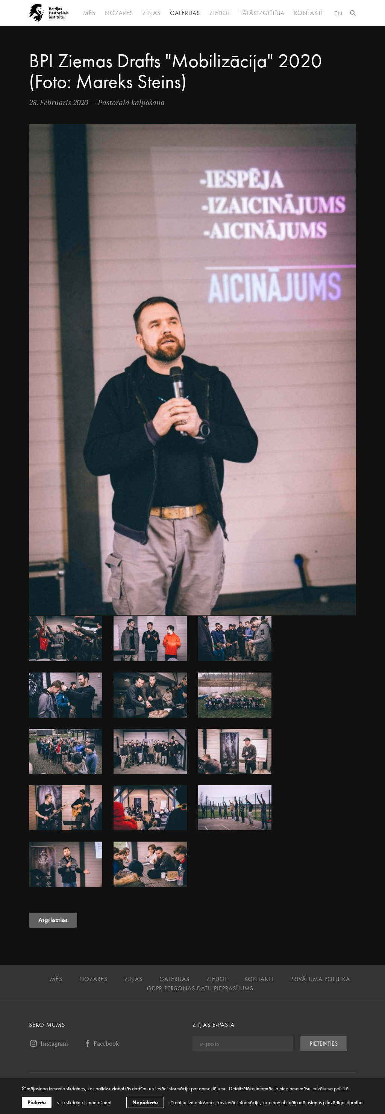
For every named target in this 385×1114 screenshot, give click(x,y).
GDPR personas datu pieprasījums (200, 988)
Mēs (89, 13)
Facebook (101, 1043)
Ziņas (151, 13)
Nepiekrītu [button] (145, 1102)
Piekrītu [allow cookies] (36, 1102)
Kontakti (308, 13)
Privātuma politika (320, 979)
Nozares (119, 13)
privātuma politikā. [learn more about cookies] (331, 1088)
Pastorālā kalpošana (131, 102)
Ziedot (219, 13)
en (338, 13)
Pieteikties (324, 1043)
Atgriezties (53, 920)
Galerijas (185, 13)
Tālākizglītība (262, 13)
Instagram (48, 1043)
